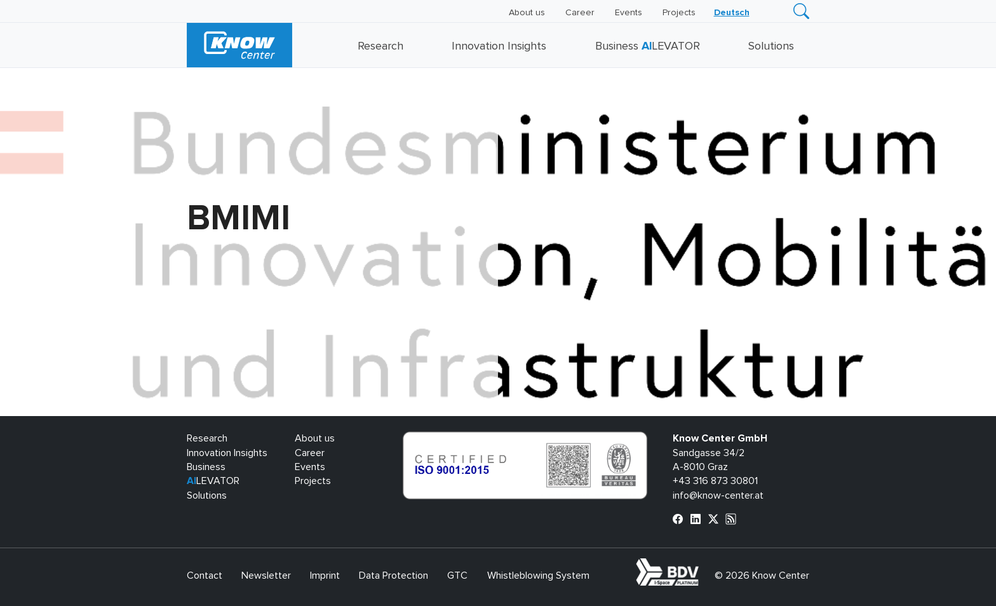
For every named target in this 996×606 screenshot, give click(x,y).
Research (380, 46)
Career (580, 12)
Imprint (325, 575)
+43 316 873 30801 (715, 481)
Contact (204, 575)
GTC (457, 575)
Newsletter (266, 575)
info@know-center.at (718, 495)
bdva (701, 565)
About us (527, 12)
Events (628, 12)
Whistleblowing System (538, 575)
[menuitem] (732, 12)
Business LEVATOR (647, 46)
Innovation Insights (499, 46)
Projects (679, 12)
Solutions (771, 46)
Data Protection (393, 575)
